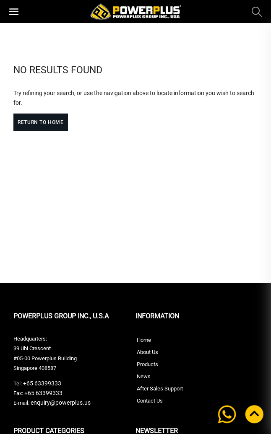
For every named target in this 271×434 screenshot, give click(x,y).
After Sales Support (160, 388)
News (144, 376)
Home (144, 340)
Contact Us (150, 401)
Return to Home (40, 122)
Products (147, 364)
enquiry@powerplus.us (61, 402)
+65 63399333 (41, 383)
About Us (147, 352)
